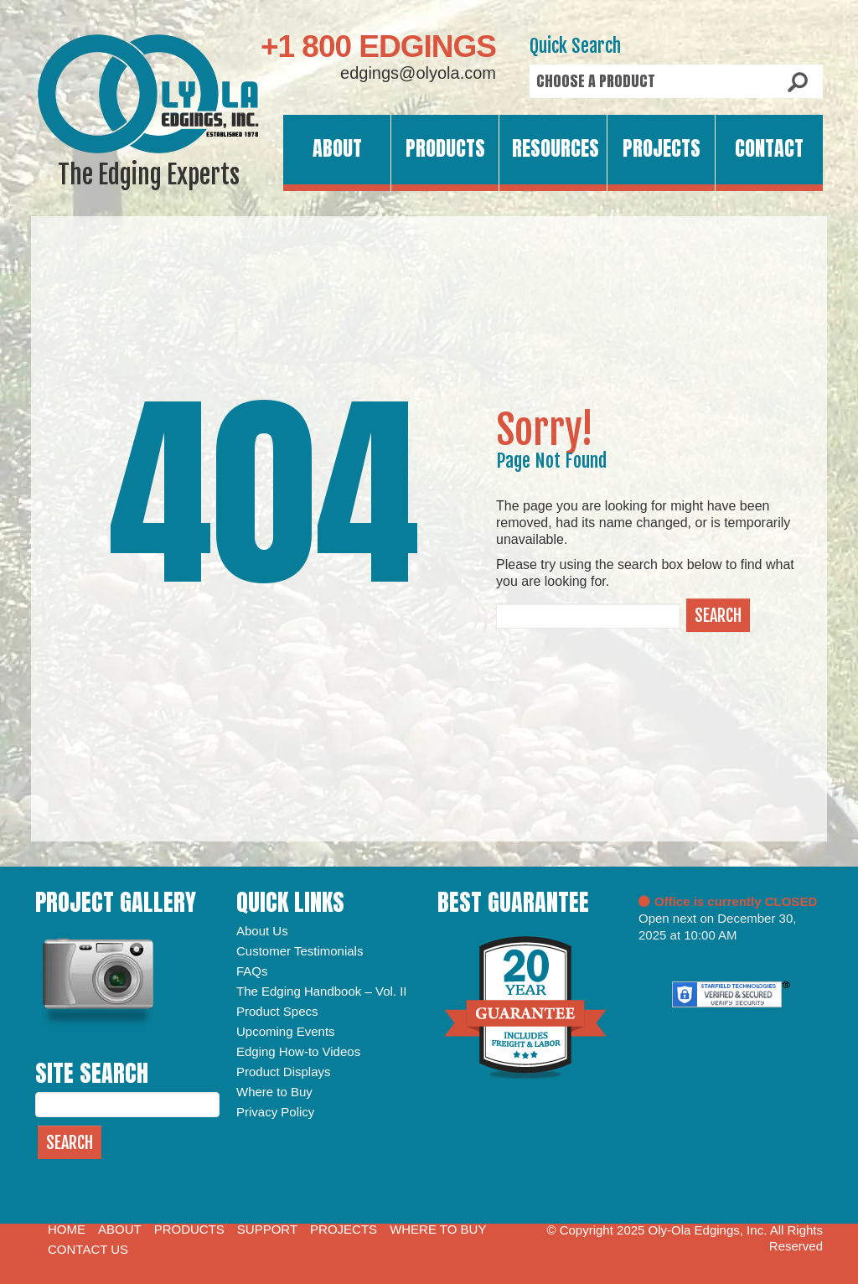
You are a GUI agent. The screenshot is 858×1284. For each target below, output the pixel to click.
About (337, 148)
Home (66, 1229)
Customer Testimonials (299, 951)
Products (445, 148)
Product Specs (277, 1011)
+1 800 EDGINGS (378, 46)
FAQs (252, 971)
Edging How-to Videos (298, 1051)
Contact (769, 148)
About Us (262, 931)
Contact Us (88, 1249)
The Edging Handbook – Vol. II (321, 991)
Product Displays (283, 1071)
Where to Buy (274, 1092)
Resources (555, 148)
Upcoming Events (285, 1031)
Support (267, 1229)
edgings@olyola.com (418, 73)
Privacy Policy (275, 1112)
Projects (661, 148)
